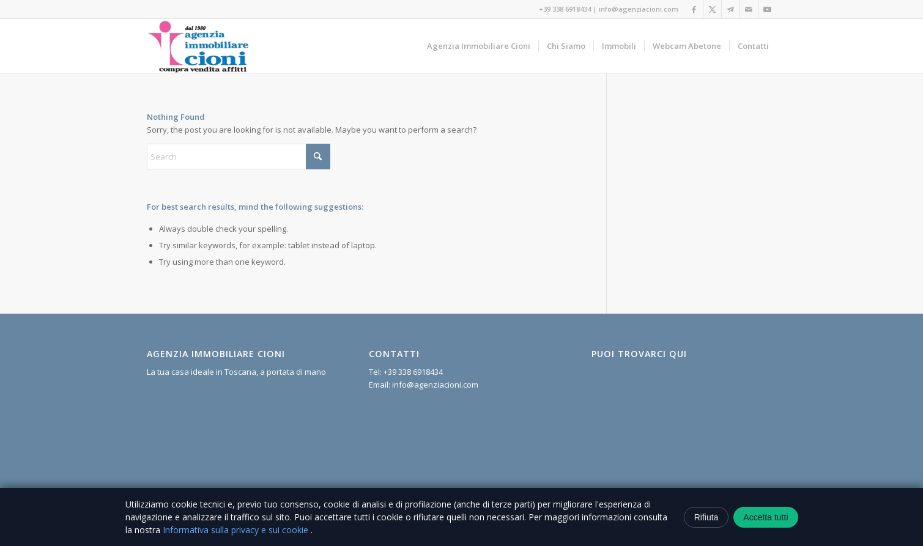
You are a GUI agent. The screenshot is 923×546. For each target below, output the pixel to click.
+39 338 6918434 (565, 8)
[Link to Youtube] (767, 9)
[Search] (238, 156)
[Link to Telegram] (731, 9)
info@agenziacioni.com (638, 8)
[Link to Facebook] (694, 9)
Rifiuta (706, 517)
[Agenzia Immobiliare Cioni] (199, 46)
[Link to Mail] (749, 9)
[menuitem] (478, 46)
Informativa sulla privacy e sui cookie (237, 530)
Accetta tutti (765, 517)
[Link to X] (712, 9)
